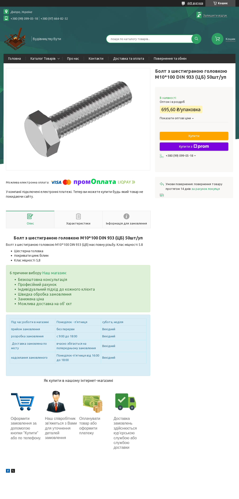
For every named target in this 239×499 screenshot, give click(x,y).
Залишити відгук (215, 15)
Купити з (194, 146)
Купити (194, 136)
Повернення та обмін (170, 58)
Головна (14, 58)
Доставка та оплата (128, 58)
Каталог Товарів (43, 58)
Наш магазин (54, 273)
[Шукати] (196, 39)
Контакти (96, 58)
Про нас (73, 58)
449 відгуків (195, 3)
